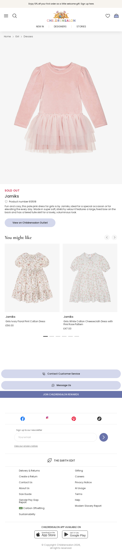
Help (77, 500)
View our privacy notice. (26, 446)
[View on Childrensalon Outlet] (30, 222)
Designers (60, 26)
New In (40, 26)
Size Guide (25, 494)
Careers (79, 476)
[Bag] (116, 16)
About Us (24, 488)
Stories (81, 26)
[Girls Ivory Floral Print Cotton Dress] (32, 278)
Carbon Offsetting (32, 508)
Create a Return (28, 476)
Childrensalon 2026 (68, 545)
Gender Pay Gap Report (28, 501)
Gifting (79, 470)
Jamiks (12, 196)
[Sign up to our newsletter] (103, 437)
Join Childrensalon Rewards (61, 394)
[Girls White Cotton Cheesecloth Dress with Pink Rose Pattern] (90, 278)
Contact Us (25, 482)
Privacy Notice (83, 482)
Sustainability (27, 514)
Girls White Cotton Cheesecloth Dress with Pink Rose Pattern (88, 323)
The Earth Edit (61, 460)
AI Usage (80, 488)
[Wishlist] (108, 16)
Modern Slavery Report (88, 505)
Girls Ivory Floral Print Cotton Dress (25, 321)
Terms (78, 494)
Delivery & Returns (29, 470)
